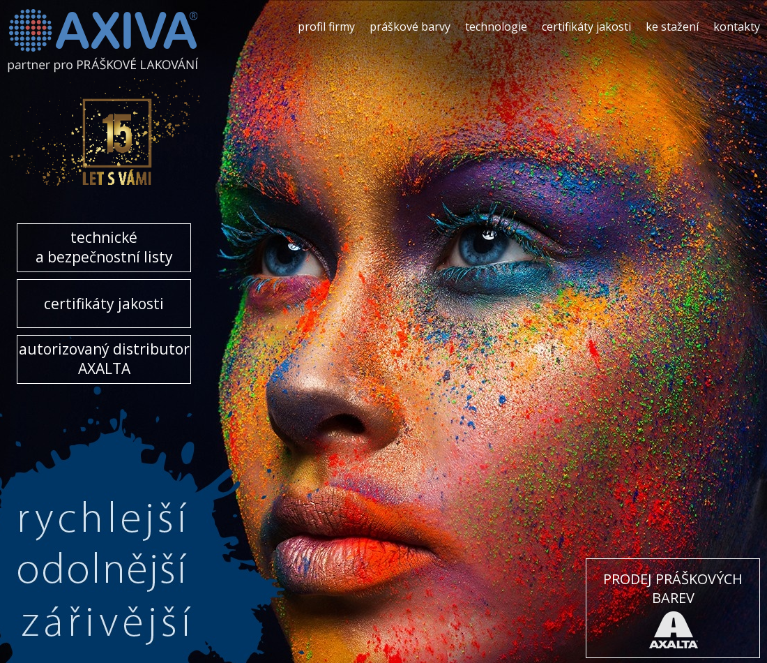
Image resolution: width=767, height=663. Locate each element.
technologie (496, 26)
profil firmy (326, 26)
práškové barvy (410, 26)
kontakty (736, 26)
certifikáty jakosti (586, 26)
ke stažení (672, 26)
